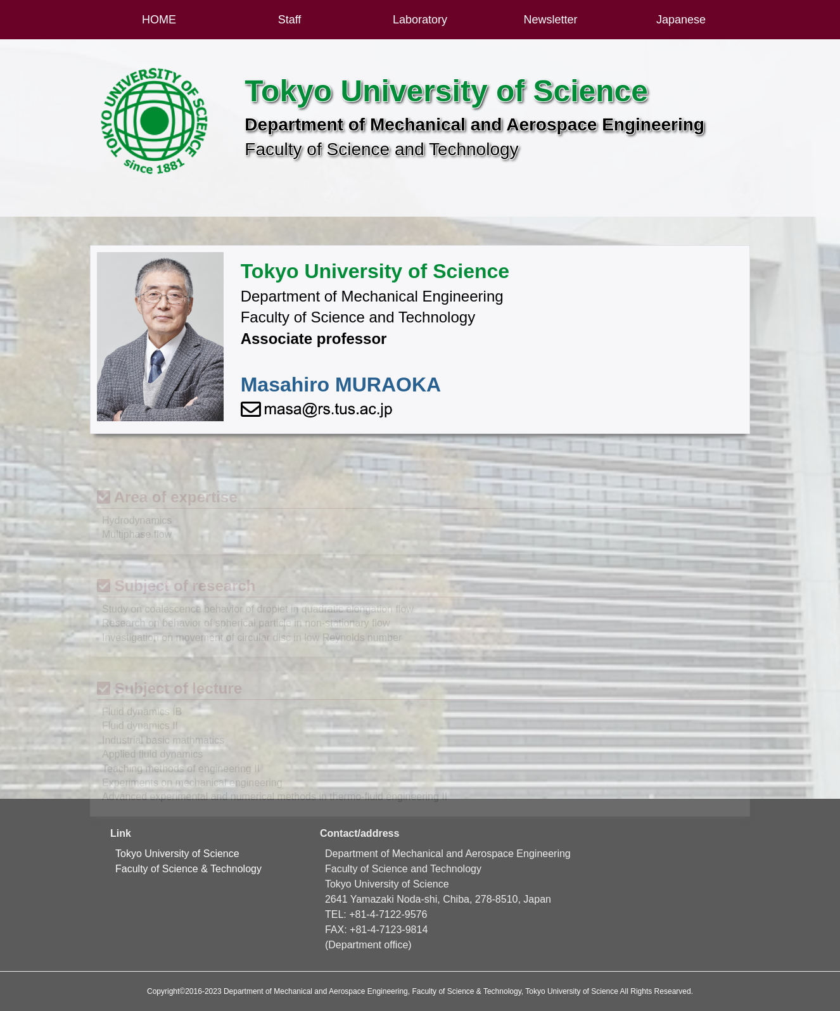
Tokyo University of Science (177, 853)
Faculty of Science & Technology (188, 868)
